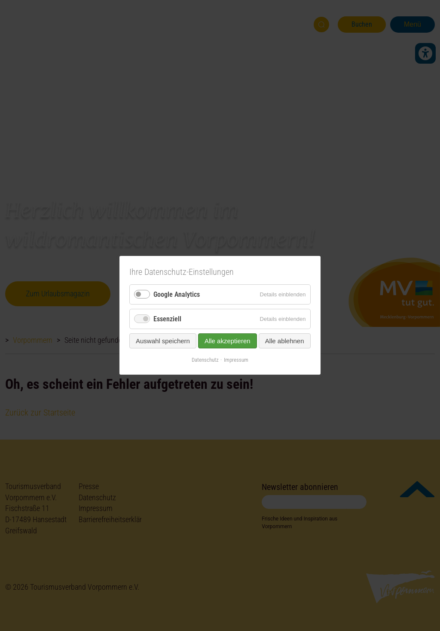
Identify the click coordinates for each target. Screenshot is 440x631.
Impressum (236, 360)
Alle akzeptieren (228, 341)
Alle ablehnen (284, 341)
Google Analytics (176, 294)
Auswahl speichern (163, 341)
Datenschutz (205, 360)
